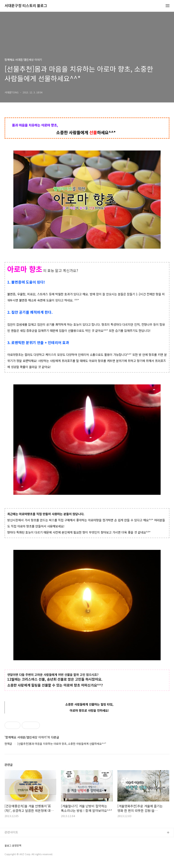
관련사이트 (11, 832)
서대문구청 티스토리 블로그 (26, 5)
